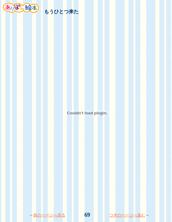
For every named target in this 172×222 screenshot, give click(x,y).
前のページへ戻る (49, 215)
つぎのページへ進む (127, 215)
